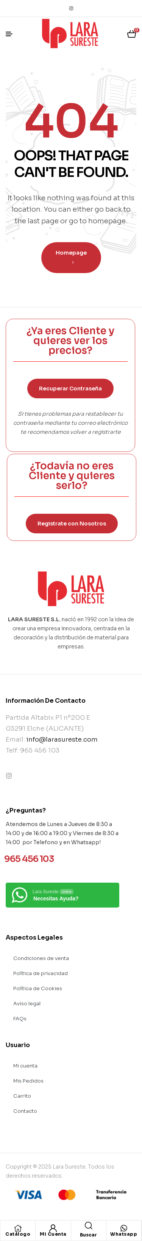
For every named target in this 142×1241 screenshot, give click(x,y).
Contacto (25, 1111)
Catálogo (17, 1234)
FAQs (20, 1018)
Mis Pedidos (28, 1081)
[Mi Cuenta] (53, 1228)
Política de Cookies (37, 988)
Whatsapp (123, 1234)
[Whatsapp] (124, 1228)
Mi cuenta (25, 1066)
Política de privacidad (40, 973)
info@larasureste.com (62, 739)
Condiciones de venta (41, 958)
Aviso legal (27, 1003)
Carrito (22, 1096)
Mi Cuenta (53, 1234)
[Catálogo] (18, 1228)
